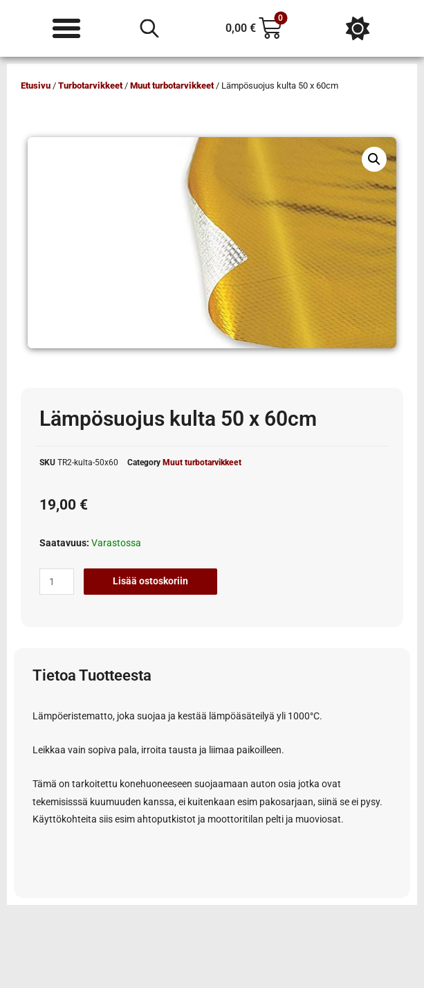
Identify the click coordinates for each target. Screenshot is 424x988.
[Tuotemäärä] (56, 581)
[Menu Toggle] (66, 28)
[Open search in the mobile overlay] (149, 28)
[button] (374, 159)
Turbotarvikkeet (90, 85)
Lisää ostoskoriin (150, 580)
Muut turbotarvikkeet (172, 85)
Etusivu (35, 85)
